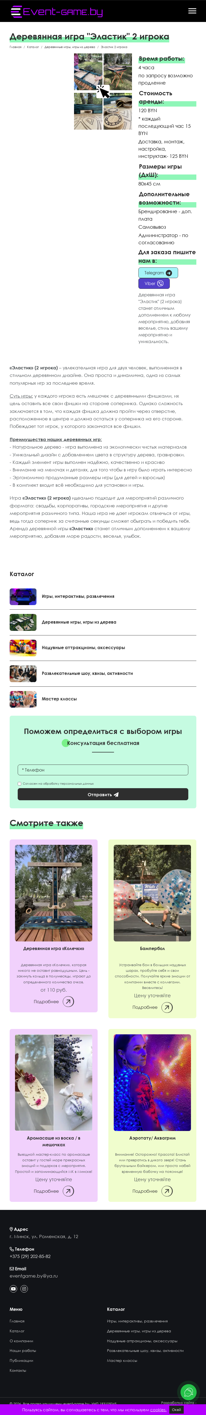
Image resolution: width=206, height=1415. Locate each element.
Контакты (18, 1370)
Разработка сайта (177, 1403)
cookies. (158, 1409)
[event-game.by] (57, 11)
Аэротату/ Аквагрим (152, 1138)
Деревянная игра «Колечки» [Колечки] (53, 948)
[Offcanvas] (192, 10)
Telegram (158, 273)
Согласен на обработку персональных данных (57, 783)
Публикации (21, 1360)
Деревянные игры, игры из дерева (79, 621)
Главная (17, 1321)
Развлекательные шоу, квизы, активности (87, 673)
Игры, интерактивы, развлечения (78, 596)
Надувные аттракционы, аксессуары (83, 647)
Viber (154, 284)
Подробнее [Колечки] (53, 1001)
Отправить (103, 794)
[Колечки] (53, 893)
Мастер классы (59, 698)
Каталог (17, 1331)
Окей (176, 1409)
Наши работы (23, 1350)
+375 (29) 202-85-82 (30, 1256)
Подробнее (152, 1007)
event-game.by (76, 1404)
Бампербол (152, 948)
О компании (21, 1340)
